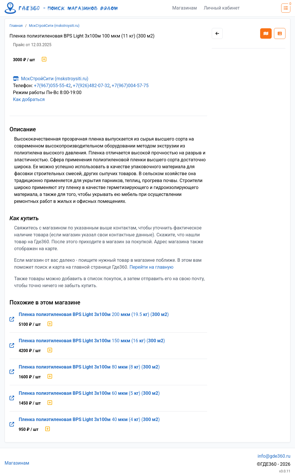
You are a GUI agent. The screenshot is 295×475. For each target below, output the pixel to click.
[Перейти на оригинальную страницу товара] (12, 319)
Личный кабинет (222, 8)
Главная (16, 26)
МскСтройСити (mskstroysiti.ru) (54, 26)
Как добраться (29, 99)
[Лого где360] (61, 8)
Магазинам (184, 8)
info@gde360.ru (274, 456)
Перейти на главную (151, 267)
